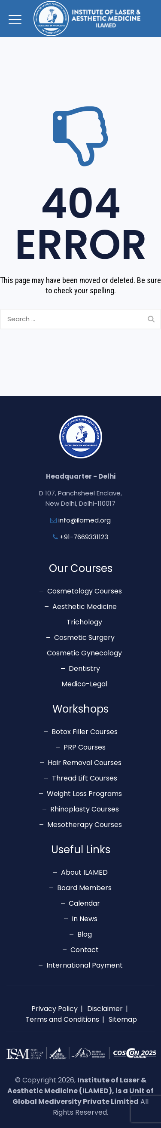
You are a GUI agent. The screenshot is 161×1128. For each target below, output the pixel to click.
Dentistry (84, 668)
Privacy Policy (54, 1009)
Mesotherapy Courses (84, 825)
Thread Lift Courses (84, 778)
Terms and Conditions (62, 1019)
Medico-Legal (84, 684)
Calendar (84, 903)
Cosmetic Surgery (84, 637)
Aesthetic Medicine (84, 607)
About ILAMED (84, 872)
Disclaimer (105, 1009)
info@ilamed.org (84, 520)
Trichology (84, 622)
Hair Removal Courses (85, 763)
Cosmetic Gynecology (84, 653)
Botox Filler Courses (85, 732)
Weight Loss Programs (84, 794)
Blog (84, 934)
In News (84, 919)
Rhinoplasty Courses (84, 809)
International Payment (84, 965)
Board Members (84, 888)
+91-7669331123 (84, 536)
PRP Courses (85, 747)
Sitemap (123, 1019)
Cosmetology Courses (84, 591)
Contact (84, 950)
